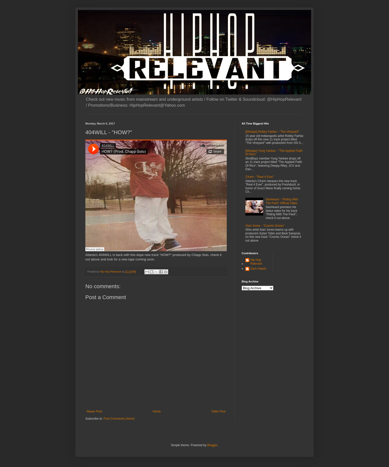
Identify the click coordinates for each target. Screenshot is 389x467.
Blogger (212, 445)
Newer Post (94, 411)
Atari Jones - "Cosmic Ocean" (265, 225)
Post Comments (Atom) (118, 418)
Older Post (218, 411)
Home (157, 411)
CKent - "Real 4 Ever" (259, 177)
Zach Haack (258, 268)
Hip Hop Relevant (256, 261)
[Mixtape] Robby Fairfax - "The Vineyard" (272, 131)
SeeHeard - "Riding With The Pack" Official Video (282, 201)
